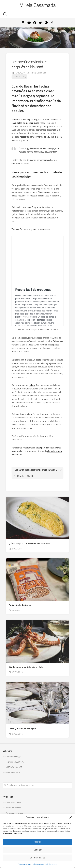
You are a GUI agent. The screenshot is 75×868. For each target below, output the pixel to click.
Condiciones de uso (13, 802)
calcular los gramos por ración (25, 123)
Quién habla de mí (12, 772)
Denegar (38, 849)
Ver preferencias (37, 857)
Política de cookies (24, 864)
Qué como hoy (19, 76)
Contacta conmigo (12, 756)
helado (32, 385)
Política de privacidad (40, 864)
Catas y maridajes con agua (22, 728)
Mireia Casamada (37, 5)
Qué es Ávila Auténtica (20, 605)
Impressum (53, 864)
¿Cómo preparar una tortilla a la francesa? (29, 543)
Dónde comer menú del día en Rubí (26, 667)
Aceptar (37, 842)
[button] (70, 817)
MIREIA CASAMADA (13, 767)
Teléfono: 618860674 (14, 762)
